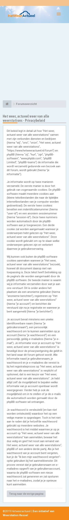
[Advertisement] (34, 62)
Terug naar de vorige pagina (26, 493)
